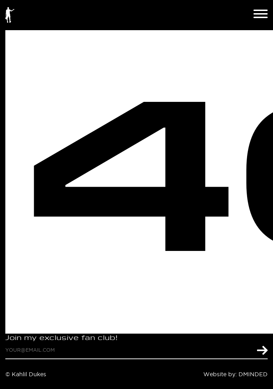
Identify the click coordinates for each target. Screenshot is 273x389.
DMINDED (253, 374)
